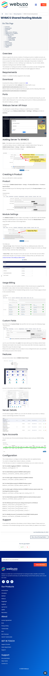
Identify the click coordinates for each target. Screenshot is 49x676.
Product (10, 36)
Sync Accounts (8, 44)
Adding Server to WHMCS (11, 33)
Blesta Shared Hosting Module (39, 537)
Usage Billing (11, 38)
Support (7, 46)
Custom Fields (11, 40)
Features (7, 41)
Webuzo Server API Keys (11, 32)
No (27, 547)
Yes (22, 547)
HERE (27, 83)
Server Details (8, 42)
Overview (7, 26)
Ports (6, 30)
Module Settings (12, 37)
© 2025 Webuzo (24, 669)
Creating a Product (9, 34)
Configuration (8, 45)
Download (7, 29)
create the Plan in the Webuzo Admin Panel (14, 257)
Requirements (8, 28)
